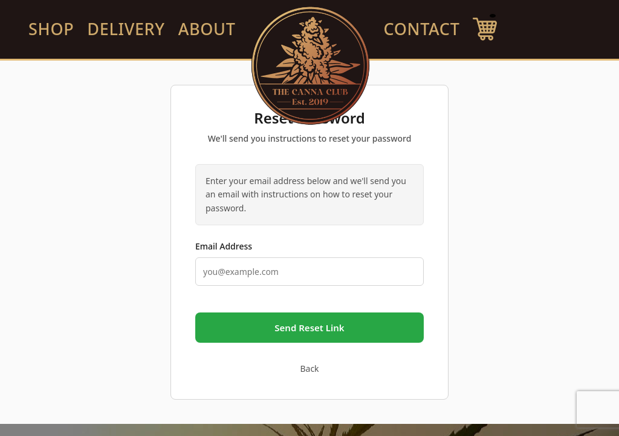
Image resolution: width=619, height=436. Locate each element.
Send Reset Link (309, 328)
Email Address (223, 246)
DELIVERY (125, 29)
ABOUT (207, 29)
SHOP (51, 29)
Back (309, 368)
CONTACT (422, 29)
